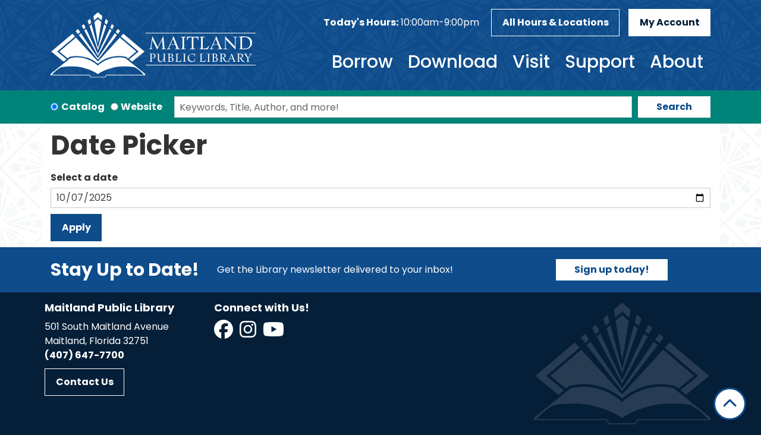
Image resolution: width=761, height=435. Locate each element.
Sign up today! (611, 269)
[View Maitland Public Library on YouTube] (274, 333)
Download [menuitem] (453, 61)
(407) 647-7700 (84, 355)
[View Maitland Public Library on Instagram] (249, 333)
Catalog (83, 107)
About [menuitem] (676, 61)
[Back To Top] (729, 403)
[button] (401, 22)
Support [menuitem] (600, 61)
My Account (670, 22)
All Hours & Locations (555, 22)
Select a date (84, 177)
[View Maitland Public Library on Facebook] (224, 333)
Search (674, 107)
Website (141, 107)
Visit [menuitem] (531, 61)
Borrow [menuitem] (362, 61)
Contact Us (85, 382)
